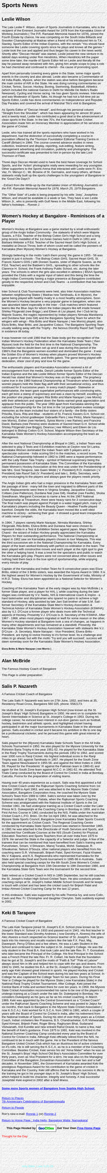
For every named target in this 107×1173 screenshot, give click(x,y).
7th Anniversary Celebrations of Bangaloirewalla (33, 1101)
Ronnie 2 (50, 1114)
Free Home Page (88, 1128)
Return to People (13, 1107)
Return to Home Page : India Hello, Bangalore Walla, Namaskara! (45, 1120)
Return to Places (13, 1098)
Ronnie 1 (32, 1114)
